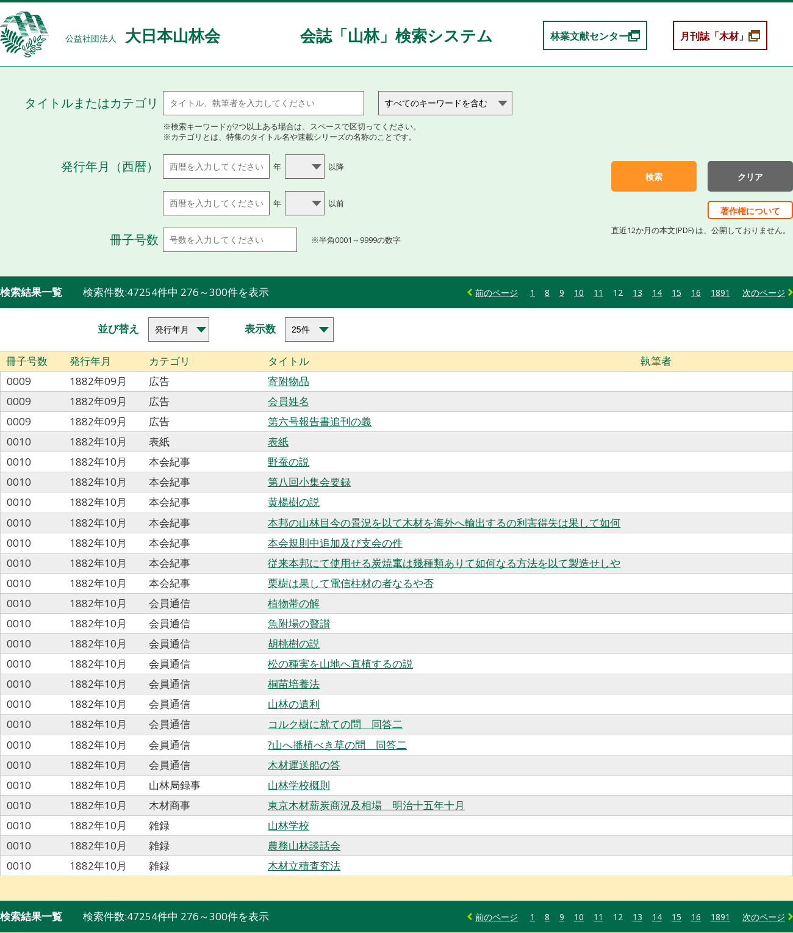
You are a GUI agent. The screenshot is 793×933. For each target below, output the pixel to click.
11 (598, 292)
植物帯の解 (294, 603)
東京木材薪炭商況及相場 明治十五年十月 (366, 805)
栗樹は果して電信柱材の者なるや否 (351, 583)
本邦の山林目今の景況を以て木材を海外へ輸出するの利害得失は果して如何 (444, 523)
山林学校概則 (299, 785)
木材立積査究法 (304, 866)
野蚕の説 (288, 462)
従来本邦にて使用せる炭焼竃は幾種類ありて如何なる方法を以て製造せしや (444, 563)
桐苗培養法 (294, 684)
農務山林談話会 (304, 845)
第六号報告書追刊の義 (319, 421)
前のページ (496, 292)
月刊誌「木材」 (714, 36)
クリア (750, 177)
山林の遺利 (294, 704)
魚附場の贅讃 (299, 623)
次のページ (763, 292)
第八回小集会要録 (309, 482)
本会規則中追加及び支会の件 (335, 543)
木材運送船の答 (304, 765)
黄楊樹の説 (294, 502)
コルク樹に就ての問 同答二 (335, 724)
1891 (720, 292)
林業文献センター (589, 36)
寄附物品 (288, 381)
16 (696, 292)
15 (676, 292)
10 (579, 292)
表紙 (278, 441)
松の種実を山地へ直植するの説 (340, 664)
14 (657, 292)
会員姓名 (288, 401)
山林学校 (288, 825)
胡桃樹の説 (294, 643)
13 (637, 292)
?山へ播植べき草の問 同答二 (337, 745)
